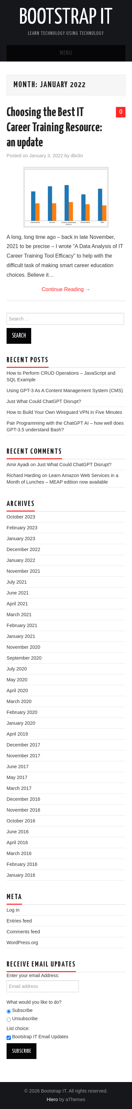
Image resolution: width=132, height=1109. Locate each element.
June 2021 (18, 592)
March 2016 (19, 853)
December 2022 (23, 549)
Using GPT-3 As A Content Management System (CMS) (65, 390)
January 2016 (21, 875)
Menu (66, 53)
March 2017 (19, 788)
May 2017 (17, 777)
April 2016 (17, 842)
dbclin (77, 155)
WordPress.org (22, 942)
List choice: (18, 1028)
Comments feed (23, 931)
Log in (13, 910)
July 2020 (17, 668)
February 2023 (22, 527)
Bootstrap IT (66, 17)
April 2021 (17, 603)
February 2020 (22, 712)
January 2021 (21, 636)
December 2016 (23, 799)
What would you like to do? (34, 1002)
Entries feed (19, 920)
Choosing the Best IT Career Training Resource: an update (54, 128)
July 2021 (17, 582)
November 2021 (23, 571)
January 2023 (21, 538)
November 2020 (23, 647)
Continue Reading (66, 289)
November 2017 (23, 755)
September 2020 (24, 658)
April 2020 (17, 690)
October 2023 (21, 516)
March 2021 (19, 614)
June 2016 (18, 831)
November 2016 (23, 810)
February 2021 (22, 625)
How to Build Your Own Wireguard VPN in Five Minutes (64, 412)
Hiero (52, 1099)
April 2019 (17, 734)
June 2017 (18, 766)
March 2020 (19, 701)
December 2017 (23, 744)
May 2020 (17, 679)
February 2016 (22, 864)
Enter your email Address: (33, 975)
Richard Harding (24, 475)
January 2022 (21, 560)
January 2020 (21, 723)
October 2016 (21, 820)
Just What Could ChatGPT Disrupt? (44, 401)
